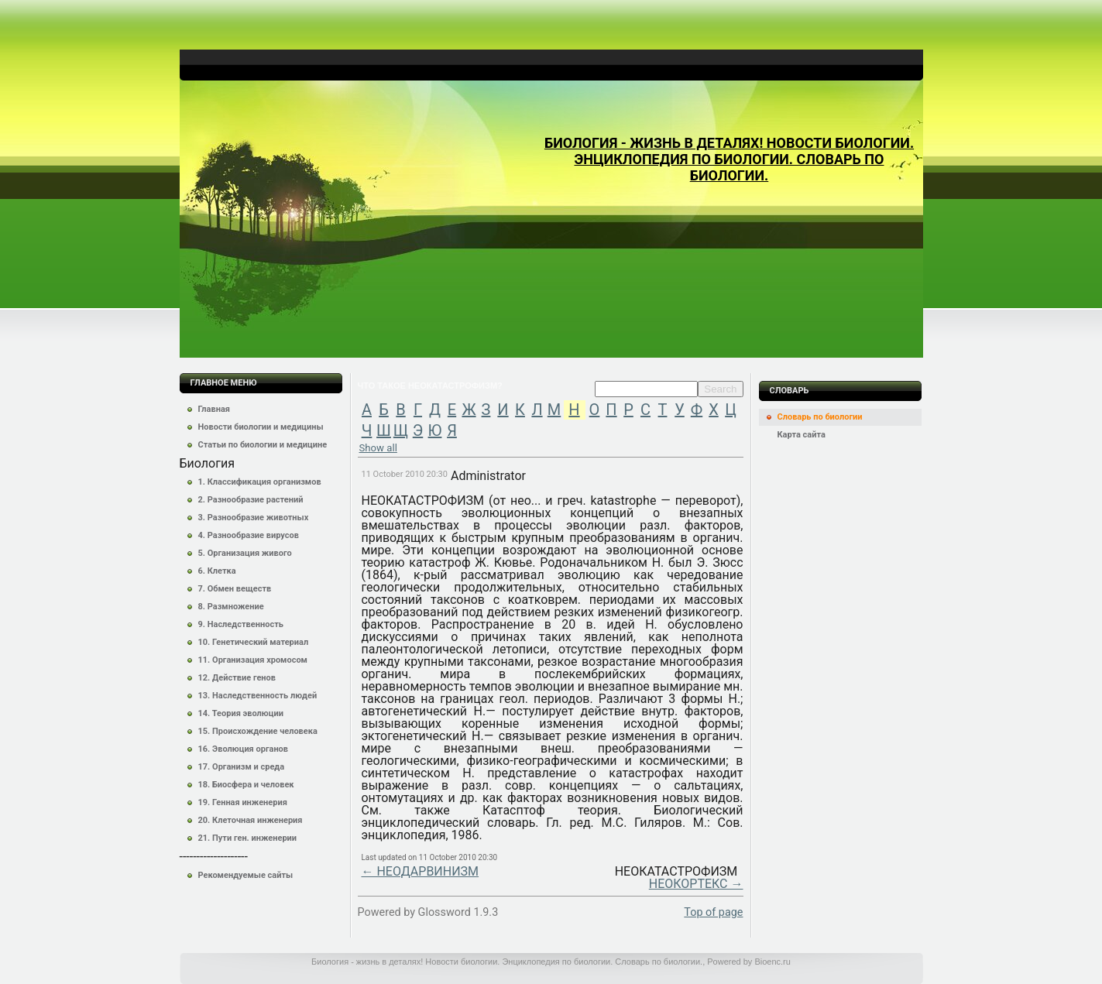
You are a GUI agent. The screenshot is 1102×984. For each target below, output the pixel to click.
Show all (378, 448)
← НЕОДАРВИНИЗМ (420, 871)
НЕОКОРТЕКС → (696, 883)
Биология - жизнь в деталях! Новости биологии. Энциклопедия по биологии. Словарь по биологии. (729, 159)
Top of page (713, 912)
